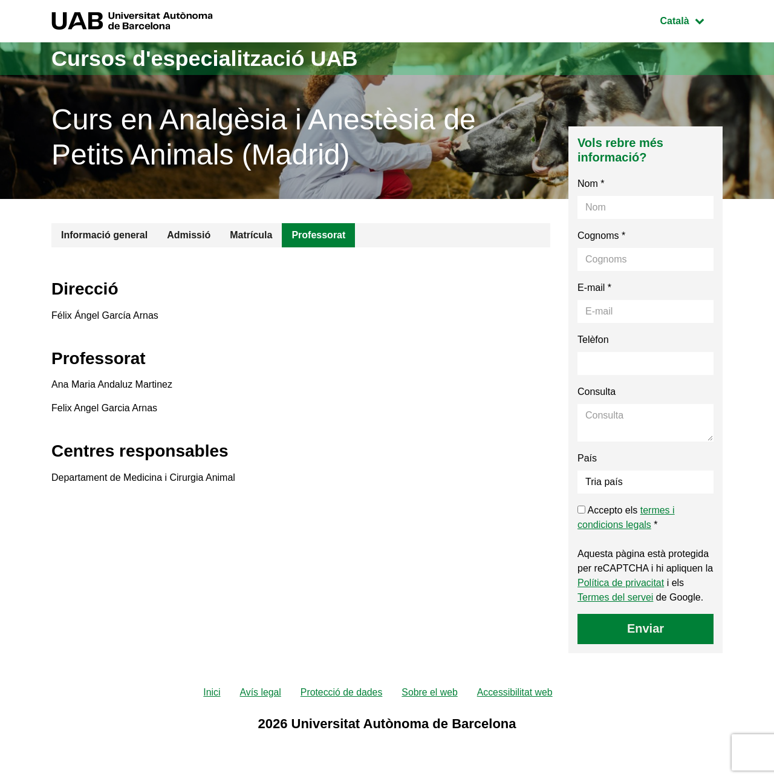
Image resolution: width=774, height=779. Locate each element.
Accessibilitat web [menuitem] (516, 692)
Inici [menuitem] (210, 692)
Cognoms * (601, 235)
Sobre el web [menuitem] (430, 692)
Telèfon (593, 339)
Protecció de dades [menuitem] (340, 692)
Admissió (188, 235)
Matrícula (251, 235)
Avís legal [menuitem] (259, 692)
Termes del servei (615, 597)
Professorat (318, 235)
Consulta (596, 391)
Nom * (590, 183)
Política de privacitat (620, 583)
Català (691, 19)
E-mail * (594, 287)
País (587, 458)
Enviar (645, 628)
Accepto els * (626, 517)
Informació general (104, 235)
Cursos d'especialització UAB (204, 58)
